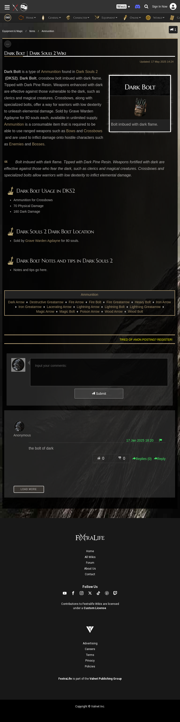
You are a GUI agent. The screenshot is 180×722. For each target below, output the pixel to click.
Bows (70, 131)
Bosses (38, 144)
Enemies (16, 144)
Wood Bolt (135, 311)
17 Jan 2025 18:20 (140, 440)
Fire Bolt (95, 302)
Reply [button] (160, 459)
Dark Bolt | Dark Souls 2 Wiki (35, 53)
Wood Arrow (114, 311)
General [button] (51, 17)
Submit (99, 393)
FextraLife (65, 678)
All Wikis (90, 557)
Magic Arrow (45, 311)
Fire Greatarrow (117, 302)
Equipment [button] (105, 17)
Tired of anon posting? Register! (146, 339)
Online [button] (131, 17)
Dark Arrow (16, 302)
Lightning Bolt (115, 307)
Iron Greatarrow (30, 307)
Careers (90, 649)
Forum (90, 562)
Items (32, 31)
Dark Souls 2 (87, 72)
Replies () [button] (142, 459)
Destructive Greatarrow (47, 302)
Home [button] (27, 17)
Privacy (90, 660)
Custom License (95, 608)
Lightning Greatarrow (145, 307)
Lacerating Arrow (59, 307)
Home (90, 551)
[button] (123, 7)
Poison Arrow (89, 311)
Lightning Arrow (88, 307)
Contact (90, 574)
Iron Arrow (163, 302)
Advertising (90, 643)
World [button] (155, 17)
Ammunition (48, 31)
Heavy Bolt (143, 302)
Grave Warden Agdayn (41, 241)
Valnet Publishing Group (106, 678)
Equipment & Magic (12, 31)
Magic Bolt (67, 311)
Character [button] (77, 17)
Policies (90, 666)
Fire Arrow (76, 302)
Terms (90, 655)
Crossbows (93, 131)
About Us (90, 568)
